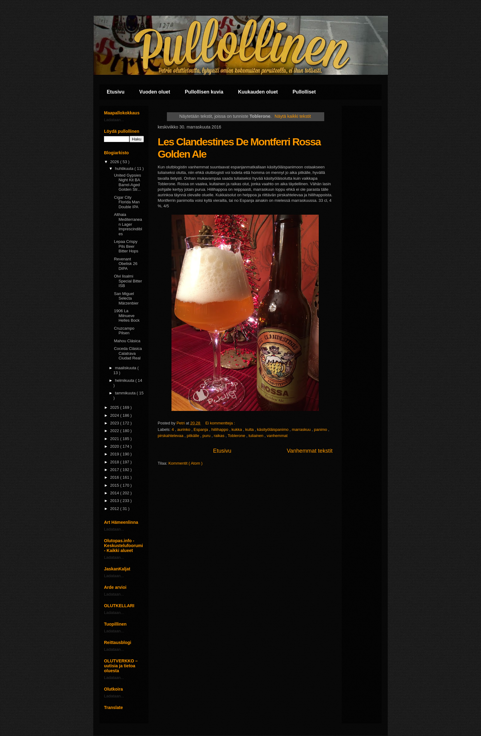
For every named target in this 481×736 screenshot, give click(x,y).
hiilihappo (220, 429)
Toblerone (237, 435)
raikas (219, 435)
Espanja (201, 429)
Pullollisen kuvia (204, 91)
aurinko (184, 429)
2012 (115, 508)
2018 (115, 462)
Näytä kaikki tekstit (293, 116)
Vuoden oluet (154, 91)
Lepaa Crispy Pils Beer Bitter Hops (126, 246)
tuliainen (256, 435)
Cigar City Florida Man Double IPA (127, 202)
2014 (115, 493)
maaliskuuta (126, 368)
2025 (115, 407)
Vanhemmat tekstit (310, 451)
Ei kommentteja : (220, 423)
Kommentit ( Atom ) (185, 463)
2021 (115, 438)
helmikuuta (125, 380)
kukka (237, 429)
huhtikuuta (125, 168)
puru (207, 435)
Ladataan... (114, 119)
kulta (250, 429)
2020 (115, 446)
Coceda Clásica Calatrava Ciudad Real (128, 353)
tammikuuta (126, 393)
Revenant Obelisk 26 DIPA (125, 264)
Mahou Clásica (127, 341)
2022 (115, 430)
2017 (115, 469)
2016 (115, 477)
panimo (321, 429)
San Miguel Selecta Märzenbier (126, 298)
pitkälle (193, 435)
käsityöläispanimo (273, 429)
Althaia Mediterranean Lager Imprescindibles (128, 224)
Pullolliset (304, 91)
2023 (115, 423)
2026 (115, 161)
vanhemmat (277, 435)
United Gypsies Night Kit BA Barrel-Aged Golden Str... (127, 182)
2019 (115, 454)
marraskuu (302, 429)
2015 (115, 485)
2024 (115, 415)
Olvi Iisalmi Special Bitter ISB (128, 281)
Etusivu (116, 91)
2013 (115, 500)
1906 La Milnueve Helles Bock (127, 316)
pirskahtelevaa (171, 435)
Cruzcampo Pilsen (124, 330)
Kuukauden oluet (258, 91)
